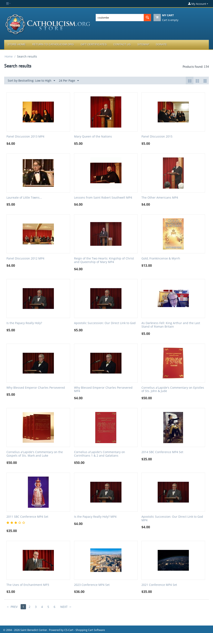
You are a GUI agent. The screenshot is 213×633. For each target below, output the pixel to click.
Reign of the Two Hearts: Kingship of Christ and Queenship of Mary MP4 (104, 260)
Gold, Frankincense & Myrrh (160, 258)
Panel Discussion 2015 (156, 136)
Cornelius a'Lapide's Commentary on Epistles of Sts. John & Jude (172, 389)
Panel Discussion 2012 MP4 (25, 258)
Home (9, 56)
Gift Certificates (93, 44)
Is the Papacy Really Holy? (24, 323)
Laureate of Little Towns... (24, 197)
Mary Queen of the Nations (93, 136)
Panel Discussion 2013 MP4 (25, 136)
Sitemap (143, 44)
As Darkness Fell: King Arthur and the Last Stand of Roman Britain (170, 324)
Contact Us (122, 44)
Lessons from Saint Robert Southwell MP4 (103, 197)
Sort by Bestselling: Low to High (31, 81)
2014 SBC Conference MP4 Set (162, 452)
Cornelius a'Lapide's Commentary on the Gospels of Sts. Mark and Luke (34, 453)
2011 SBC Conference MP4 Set (27, 517)
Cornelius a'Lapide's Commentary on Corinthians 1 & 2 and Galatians (99, 453)
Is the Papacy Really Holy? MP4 (95, 517)
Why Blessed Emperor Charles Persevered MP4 (103, 389)
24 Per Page (69, 81)
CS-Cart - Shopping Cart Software (84, 630)
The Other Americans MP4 (159, 197)
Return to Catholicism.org (53, 44)
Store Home (16, 44)
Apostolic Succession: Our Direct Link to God (105, 323)
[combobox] (120, 17)
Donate (161, 44)
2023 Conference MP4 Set (92, 585)
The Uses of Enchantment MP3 (27, 585)
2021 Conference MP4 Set (159, 585)
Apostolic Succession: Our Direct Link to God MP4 (172, 518)
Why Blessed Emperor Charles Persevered (35, 388)
